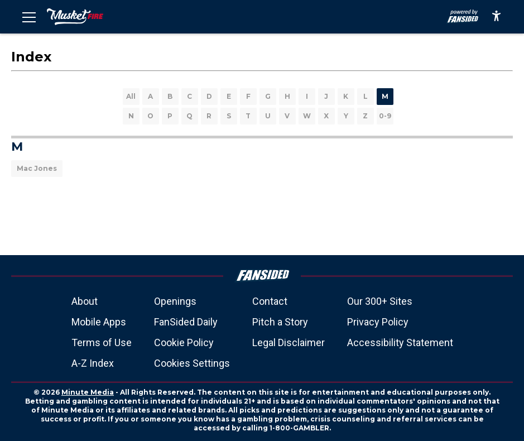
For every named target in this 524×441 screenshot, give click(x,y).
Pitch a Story (280, 322)
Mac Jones (37, 168)
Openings (175, 301)
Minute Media (87, 392)
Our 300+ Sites (379, 301)
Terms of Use (101, 342)
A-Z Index (92, 363)
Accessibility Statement (400, 342)
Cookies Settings (192, 363)
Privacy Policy (377, 322)
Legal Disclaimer (288, 342)
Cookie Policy (184, 342)
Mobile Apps (98, 322)
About (84, 301)
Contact (269, 301)
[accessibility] (496, 16)
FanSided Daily (186, 322)
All (131, 96)
